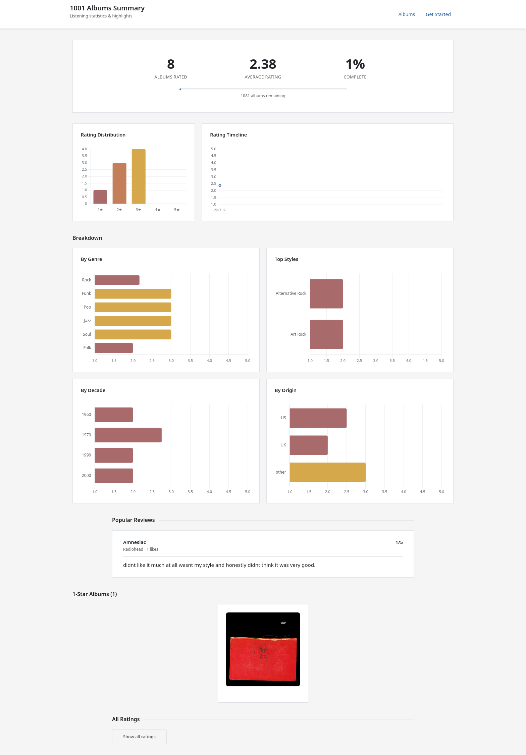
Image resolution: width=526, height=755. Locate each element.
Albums (407, 14)
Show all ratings (139, 737)
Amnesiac (134, 542)
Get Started (438, 14)
